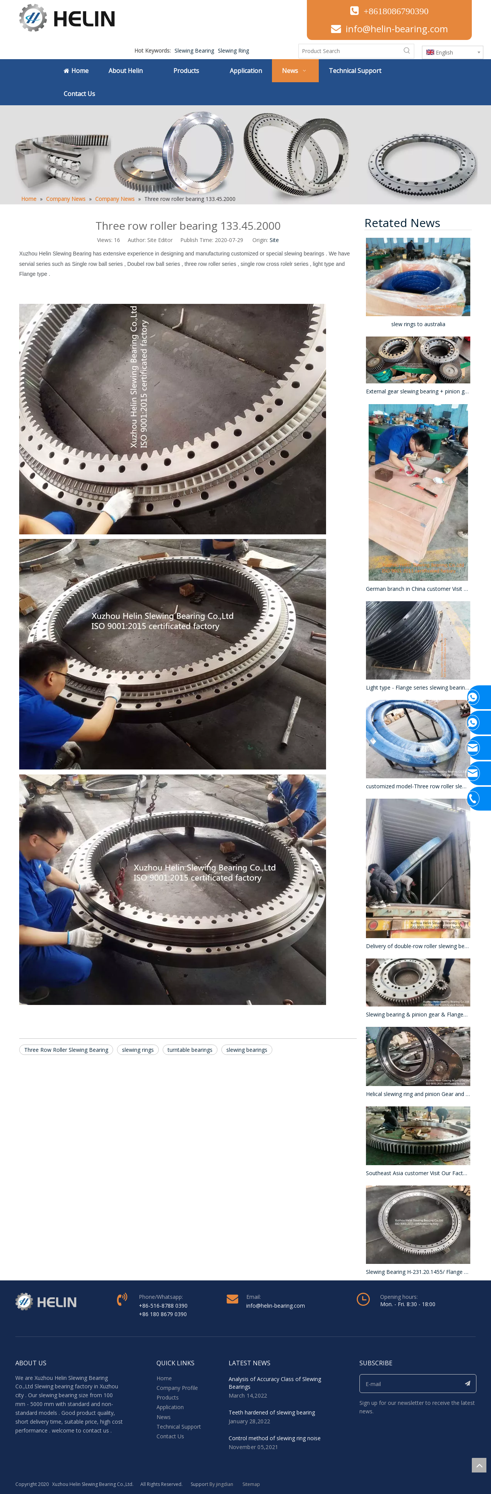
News (164, 1417)
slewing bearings (246, 1049)
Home (164, 1378)
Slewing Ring (233, 50)
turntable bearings (190, 1049)
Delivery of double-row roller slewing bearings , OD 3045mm (418, 946)
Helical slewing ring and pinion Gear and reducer (418, 1094)
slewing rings (138, 1049)
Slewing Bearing (194, 50)
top (479, 1465)
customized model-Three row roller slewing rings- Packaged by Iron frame (418, 786)
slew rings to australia (418, 324)
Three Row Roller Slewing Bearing (66, 1049)
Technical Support (179, 1426)
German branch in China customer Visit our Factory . (418, 588)
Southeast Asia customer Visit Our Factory (418, 1173)
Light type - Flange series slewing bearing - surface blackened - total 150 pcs (418, 687)
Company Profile (177, 1387)
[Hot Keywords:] (407, 51)
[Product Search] (349, 51)
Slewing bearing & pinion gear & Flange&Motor (418, 1014)
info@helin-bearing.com (397, 28)
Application (170, 1407)
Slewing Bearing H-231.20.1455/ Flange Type (418, 1271)
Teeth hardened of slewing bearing (272, 1412)
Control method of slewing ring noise (275, 1438)
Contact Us (170, 1436)
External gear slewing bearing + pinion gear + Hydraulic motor (418, 391)
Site (274, 240)
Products (168, 1397)
